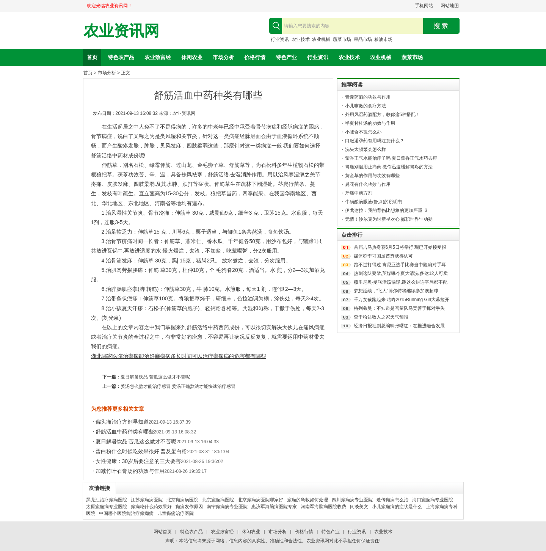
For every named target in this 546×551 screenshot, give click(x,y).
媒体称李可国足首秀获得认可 (383, 256)
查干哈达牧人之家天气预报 (381, 317)
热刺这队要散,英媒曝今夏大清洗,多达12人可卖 (401, 273)
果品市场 (363, 39)
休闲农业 (191, 57)
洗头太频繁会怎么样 (365, 149)
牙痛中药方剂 (358, 193)
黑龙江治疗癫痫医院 (106, 499)
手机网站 (424, 5)
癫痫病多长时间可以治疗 (184, 356)
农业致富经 (157, 57)
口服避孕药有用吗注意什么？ (374, 140)
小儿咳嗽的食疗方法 (365, 105)
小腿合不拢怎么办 (363, 132)
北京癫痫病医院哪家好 (260, 499)
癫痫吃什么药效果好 (151, 506)
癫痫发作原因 (189, 506)
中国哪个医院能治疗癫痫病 (126, 513)
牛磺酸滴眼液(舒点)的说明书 (374, 201)
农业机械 (321, 39)
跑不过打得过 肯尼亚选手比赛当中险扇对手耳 (400, 264)
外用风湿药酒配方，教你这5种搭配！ (382, 114)
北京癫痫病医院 (182, 499)
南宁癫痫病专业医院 (227, 506)
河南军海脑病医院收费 (323, 506)
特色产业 (286, 57)
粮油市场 (383, 39)
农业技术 (301, 39)
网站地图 (450, 5)
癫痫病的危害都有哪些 (239, 356)
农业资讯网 (121, 30)
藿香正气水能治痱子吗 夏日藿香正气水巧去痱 (391, 158)
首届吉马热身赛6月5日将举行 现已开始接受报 (400, 247)
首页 (92, 57)
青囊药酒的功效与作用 (368, 97)
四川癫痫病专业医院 (352, 499)
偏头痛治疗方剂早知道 (122, 422)
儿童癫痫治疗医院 (175, 513)
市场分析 (223, 57)
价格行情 (254, 57)
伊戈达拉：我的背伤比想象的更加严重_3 (386, 210)
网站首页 (163, 531)
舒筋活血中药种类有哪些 (125, 432)
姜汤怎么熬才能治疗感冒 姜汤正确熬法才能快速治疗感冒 (178, 386)
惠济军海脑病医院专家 (274, 506)
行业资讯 (280, 39)
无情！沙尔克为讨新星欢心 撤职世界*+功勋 (389, 219)
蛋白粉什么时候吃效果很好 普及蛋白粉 (141, 451)
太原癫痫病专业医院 (106, 506)
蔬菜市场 (342, 39)
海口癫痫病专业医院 (432, 499)
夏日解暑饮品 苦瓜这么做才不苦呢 (155, 377)
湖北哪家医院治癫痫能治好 (123, 356)
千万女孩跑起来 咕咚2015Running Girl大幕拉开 (402, 299)
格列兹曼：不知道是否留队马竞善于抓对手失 (399, 308)
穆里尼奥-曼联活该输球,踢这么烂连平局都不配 (400, 282)
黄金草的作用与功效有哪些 (372, 175)
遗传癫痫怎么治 (392, 499)
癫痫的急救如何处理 (307, 499)
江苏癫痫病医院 (147, 499)
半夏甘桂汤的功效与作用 (370, 123)
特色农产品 (121, 57)
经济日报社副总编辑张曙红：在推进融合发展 (399, 325)
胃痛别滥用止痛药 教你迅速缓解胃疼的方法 (389, 167)
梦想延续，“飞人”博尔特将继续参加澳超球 (396, 291)
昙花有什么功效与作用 (368, 184)
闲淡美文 (359, 506)
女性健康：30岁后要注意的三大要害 (138, 461)
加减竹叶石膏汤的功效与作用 (130, 471)
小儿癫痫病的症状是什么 (397, 506)
